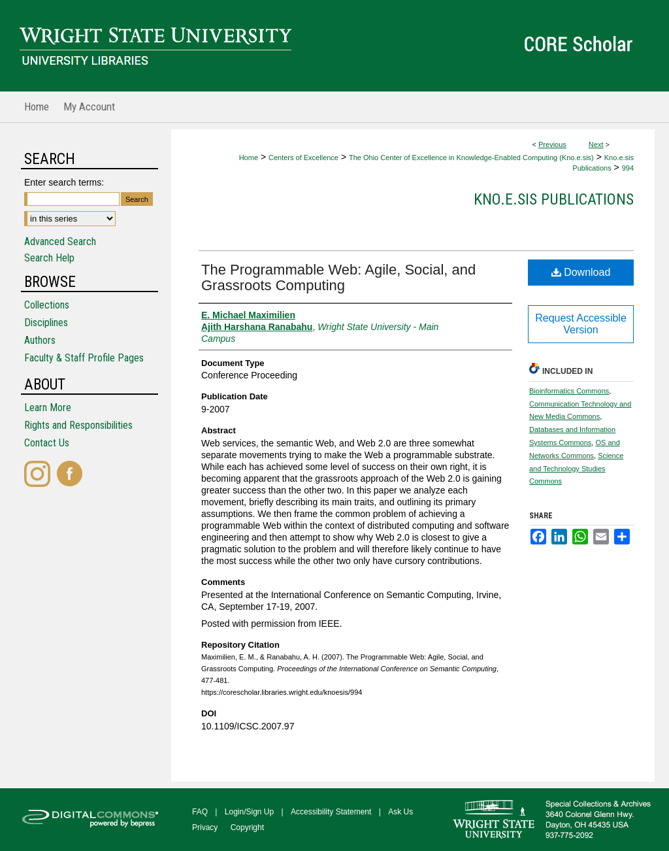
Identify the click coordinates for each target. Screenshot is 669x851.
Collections (46, 305)
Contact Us (46, 443)
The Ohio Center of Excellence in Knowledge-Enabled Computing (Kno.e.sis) (471, 157)
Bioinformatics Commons (569, 391)
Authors (40, 340)
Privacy (205, 827)
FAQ (200, 811)
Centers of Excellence (303, 157)
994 (628, 168)
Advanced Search (60, 241)
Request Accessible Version (581, 323)
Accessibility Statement (331, 811)
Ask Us (400, 811)
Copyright (247, 827)
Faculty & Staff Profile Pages (84, 358)
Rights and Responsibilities (78, 425)
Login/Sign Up (249, 811)
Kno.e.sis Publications (554, 199)
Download (581, 272)
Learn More (47, 407)
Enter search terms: (64, 182)
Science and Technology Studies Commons (576, 469)
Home (248, 157)
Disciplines (46, 322)
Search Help (49, 258)
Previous (552, 144)
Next (596, 144)
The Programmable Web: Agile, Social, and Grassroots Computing (338, 277)
